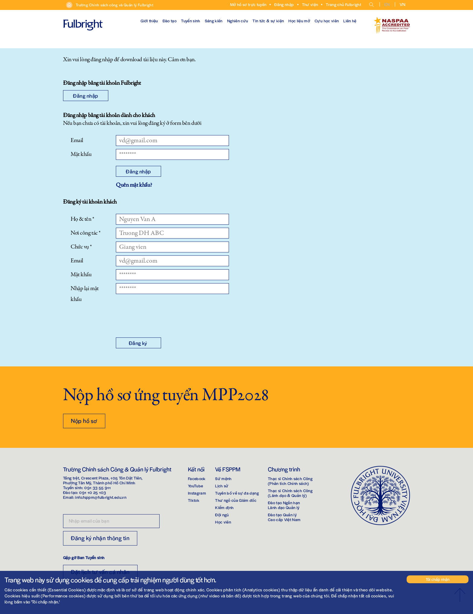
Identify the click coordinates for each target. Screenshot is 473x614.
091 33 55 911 (97, 487)
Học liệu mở (299, 21)
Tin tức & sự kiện (268, 21)
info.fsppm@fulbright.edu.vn (100, 497)
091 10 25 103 (92, 492)
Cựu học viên (327, 21)
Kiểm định (224, 507)
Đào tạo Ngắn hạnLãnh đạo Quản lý (284, 505)
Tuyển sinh (190, 21)
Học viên (223, 522)
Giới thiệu (149, 21)
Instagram (197, 493)
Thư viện (310, 4)
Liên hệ (349, 21)
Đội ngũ (222, 514)
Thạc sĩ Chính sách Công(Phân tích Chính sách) (290, 481)
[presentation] (162, 319)
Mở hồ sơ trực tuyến (248, 4)
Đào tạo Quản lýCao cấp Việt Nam (284, 517)
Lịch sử (221, 486)
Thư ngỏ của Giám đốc (235, 500)
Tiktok (193, 500)
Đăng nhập (284, 4)
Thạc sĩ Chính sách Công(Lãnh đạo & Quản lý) (290, 493)
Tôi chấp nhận (437, 579)
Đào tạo (169, 21)
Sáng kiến (214, 21)
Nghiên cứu (237, 21)
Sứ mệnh (223, 478)
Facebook (197, 478)
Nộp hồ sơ (84, 420)
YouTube (195, 486)
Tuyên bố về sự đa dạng (237, 493)
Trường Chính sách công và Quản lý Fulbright (114, 5)
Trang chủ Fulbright (343, 4)
